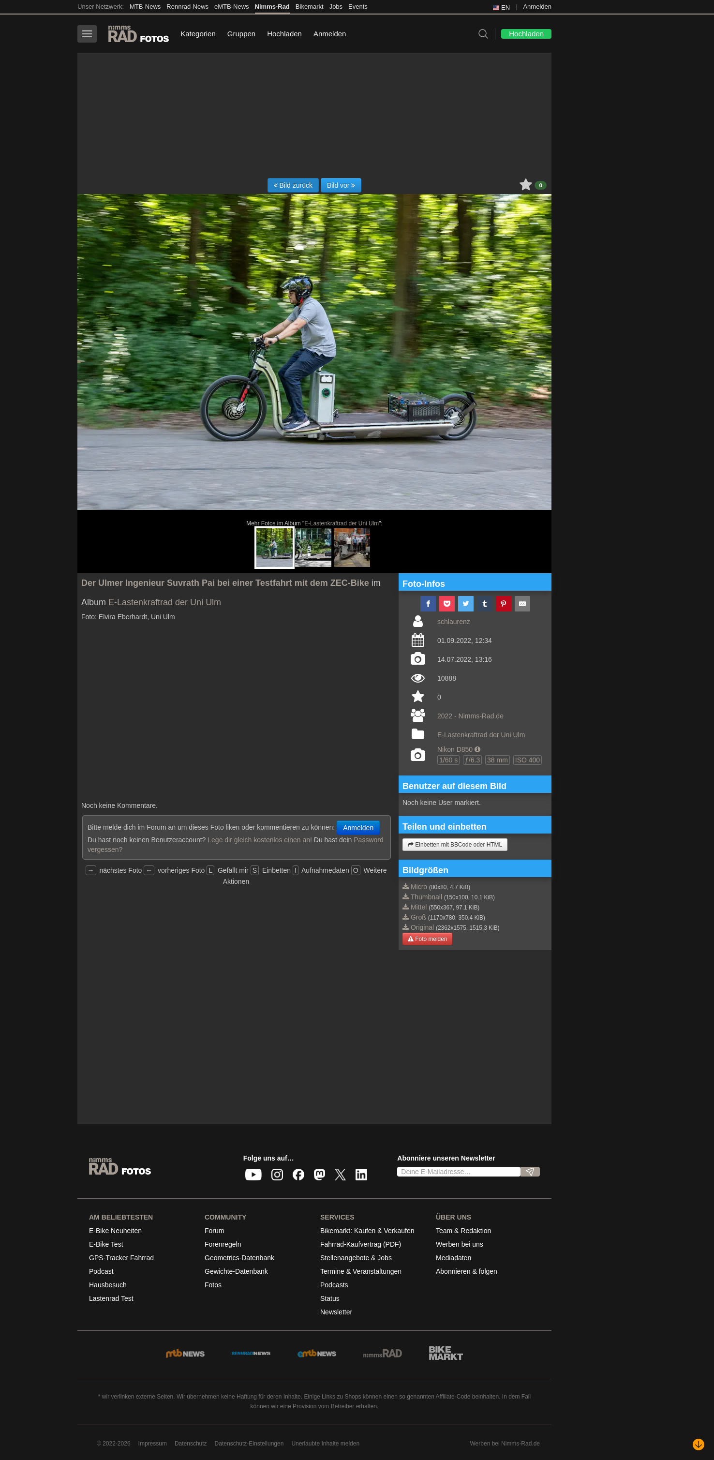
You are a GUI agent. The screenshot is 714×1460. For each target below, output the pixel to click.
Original (422, 927)
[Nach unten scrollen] (698, 1444)
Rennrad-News (187, 6)
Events (358, 6)
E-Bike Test (106, 1244)
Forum (214, 1231)
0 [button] (540, 185)
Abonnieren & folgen (466, 1271)
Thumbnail (426, 897)
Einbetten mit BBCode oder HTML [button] (455, 844)
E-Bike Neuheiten (115, 1231)
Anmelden (537, 6)
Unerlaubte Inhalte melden (325, 1443)
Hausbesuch (108, 1285)
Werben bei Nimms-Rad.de (505, 1443)
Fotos (213, 1285)
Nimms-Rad (272, 6)
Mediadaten (453, 1258)
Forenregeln (223, 1244)
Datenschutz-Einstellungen (249, 1443)
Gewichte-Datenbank (236, 1271)
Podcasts (334, 1285)
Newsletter (336, 1312)
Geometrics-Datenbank (239, 1258)
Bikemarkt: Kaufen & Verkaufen (367, 1231)
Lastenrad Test (111, 1298)
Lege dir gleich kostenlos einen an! (260, 840)
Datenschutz (191, 1443)
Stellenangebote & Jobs (356, 1258)
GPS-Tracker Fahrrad (121, 1258)
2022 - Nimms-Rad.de (470, 716)
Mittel (419, 907)
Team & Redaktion (463, 1231)
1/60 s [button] (448, 760)
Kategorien (198, 34)
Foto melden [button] (427, 939)
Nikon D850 (455, 749)
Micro (419, 887)
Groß (418, 917)
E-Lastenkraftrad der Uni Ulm (341, 523)
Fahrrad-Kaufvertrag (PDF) (360, 1244)
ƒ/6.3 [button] (472, 760)
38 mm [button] (497, 760)
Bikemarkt (310, 6)
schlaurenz (453, 622)
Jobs (335, 6)
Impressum (152, 1443)
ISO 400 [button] (527, 760)
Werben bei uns (459, 1244)
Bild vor (341, 185)
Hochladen (284, 34)
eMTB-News (231, 6)
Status (330, 1298)
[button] (477, 749)
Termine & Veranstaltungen (361, 1271)
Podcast (101, 1271)
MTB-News (145, 6)
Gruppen (241, 34)
